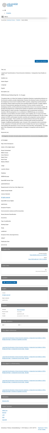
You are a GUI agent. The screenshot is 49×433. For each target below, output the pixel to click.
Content (24, 41)
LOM (3, 415)
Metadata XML (5, 401)
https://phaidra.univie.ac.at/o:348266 (38, 254)
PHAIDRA (8, 13)
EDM (3, 417)
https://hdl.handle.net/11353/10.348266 (37, 259)
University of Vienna (11, 20)
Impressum (41, 428)
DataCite (4, 412)
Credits (43, 429)
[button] (4, 17)
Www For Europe (21, 309)
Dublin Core (4, 410)
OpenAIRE (4, 419)
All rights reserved (5, 197)
